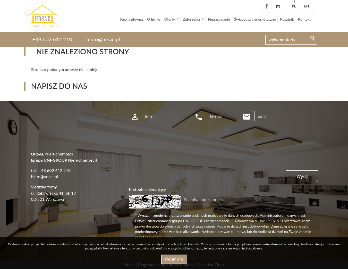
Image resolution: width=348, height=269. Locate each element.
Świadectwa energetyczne (255, 19)
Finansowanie (219, 19)
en (306, 6)
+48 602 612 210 (52, 39)
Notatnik (287, 19)
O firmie (153, 19)
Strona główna (131, 19)
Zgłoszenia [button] (192, 19)
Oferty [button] (170, 19)
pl (294, 6)
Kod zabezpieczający (147, 189)
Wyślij (302, 176)
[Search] (291, 40)
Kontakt (304, 19)
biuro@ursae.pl (103, 39)
